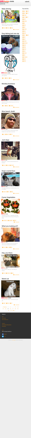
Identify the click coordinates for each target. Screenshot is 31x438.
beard (7, 134)
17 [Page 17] (12, 308)
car (27, 13)
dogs (7, 165)
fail (24, 23)
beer (24, 39)
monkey (11, 105)
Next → (14, 310)
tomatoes (4, 220)
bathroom (25, 43)
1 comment (16, 222)
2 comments (16, 29)
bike (24, 37)
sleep (24, 47)
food (24, 19)
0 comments (16, 79)
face (3, 27)
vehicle (24, 41)
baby (11, 27)
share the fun (27, 2)
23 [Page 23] (11, 310)
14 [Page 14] (5, 308)
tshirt (24, 59)
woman (24, 53)
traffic (24, 61)
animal (24, 15)
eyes (7, 247)
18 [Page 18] (15, 308)
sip (3, 78)
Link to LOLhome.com (5, 319)
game (24, 45)
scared (4, 191)
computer (25, 57)
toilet (24, 25)
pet (24, 17)
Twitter (4, 336)
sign (24, 11)
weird (3, 303)
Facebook (4, 334)
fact (24, 55)
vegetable (10, 220)
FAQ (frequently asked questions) (6, 324)
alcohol (24, 29)
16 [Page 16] (10, 308)
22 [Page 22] (8, 310)
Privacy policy (4, 326)
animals (12, 165)
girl (27, 35)
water (24, 33)
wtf (3, 105)
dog (10, 78)
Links (2, 316)
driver (7, 27)
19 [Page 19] (17, 308)
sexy (24, 51)
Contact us (3, 323)
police (24, 49)
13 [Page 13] (3, 308)
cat (11, 303)
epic (24, 27)
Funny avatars (4, 318)
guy (3, 134)
